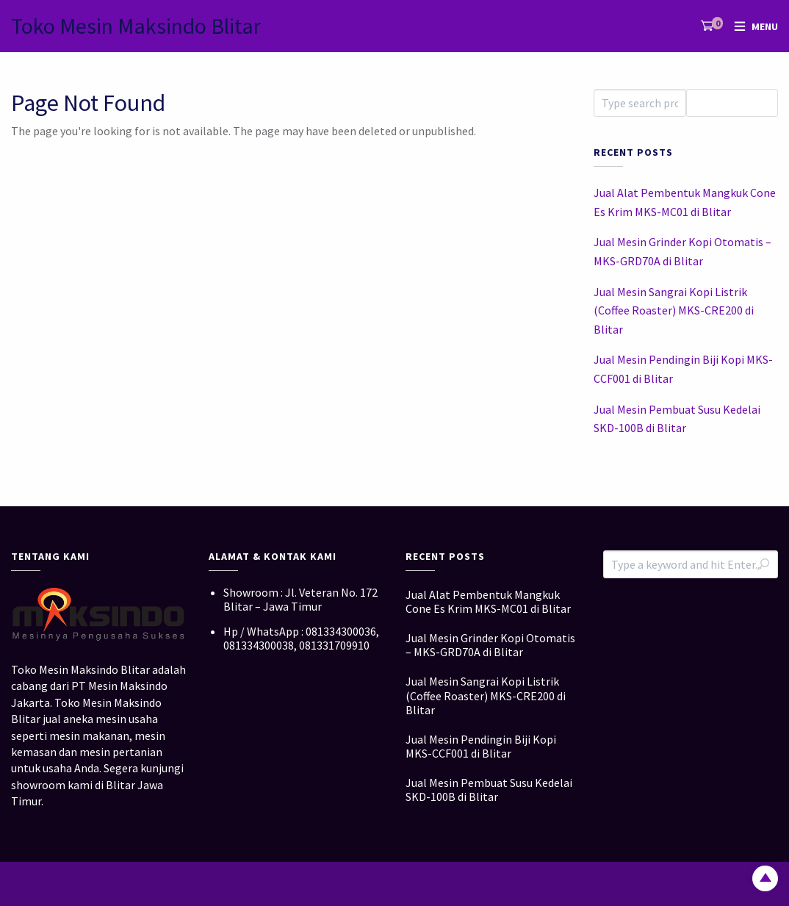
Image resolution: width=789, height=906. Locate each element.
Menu (765, 26)
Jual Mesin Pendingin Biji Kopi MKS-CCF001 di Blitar (683, 369)
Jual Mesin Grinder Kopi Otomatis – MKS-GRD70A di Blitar (682, 251)
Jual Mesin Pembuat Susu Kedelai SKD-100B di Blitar (677, 419)
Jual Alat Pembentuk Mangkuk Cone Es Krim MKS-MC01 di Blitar (685, 202)
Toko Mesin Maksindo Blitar (136, 26)
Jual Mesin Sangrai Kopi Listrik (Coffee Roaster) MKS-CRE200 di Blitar (674, 310)
